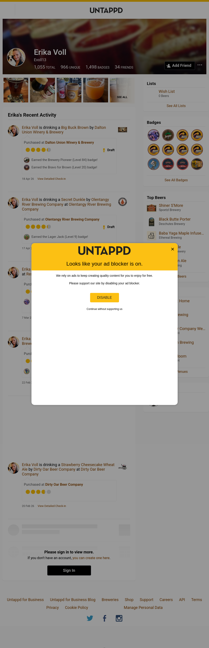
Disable (104, 297)
